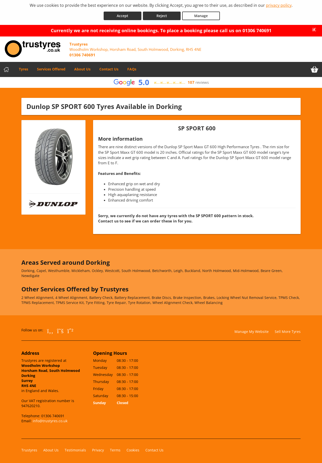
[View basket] (314, 68)
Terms (115, 449)
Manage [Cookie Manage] (201, 14)
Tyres (23, 68)
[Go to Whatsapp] (70, 329)
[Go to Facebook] (50, 329)
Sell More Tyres (288, 330)
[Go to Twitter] (60, 329)
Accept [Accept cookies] (122, 14)
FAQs (131, 68)
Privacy (98, 449)
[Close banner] (315, 28)
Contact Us (108, 68)
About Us (82, 68)
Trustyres (29, 449)
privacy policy (279, 5)
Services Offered (51, 68)
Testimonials (75, 449)
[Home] (6, 68)
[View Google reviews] (161, 81)
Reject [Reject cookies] (161, 14)
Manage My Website (251, 330)
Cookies (133, 449)
